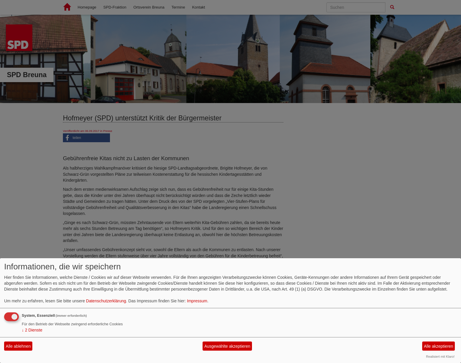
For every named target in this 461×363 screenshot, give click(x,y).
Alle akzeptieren (438, 346)
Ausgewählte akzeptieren (227, 346)
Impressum (197, 301)
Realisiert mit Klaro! (440, 356)
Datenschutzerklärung (106, 301)
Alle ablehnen (18, 346)
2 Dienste (32, 330)
